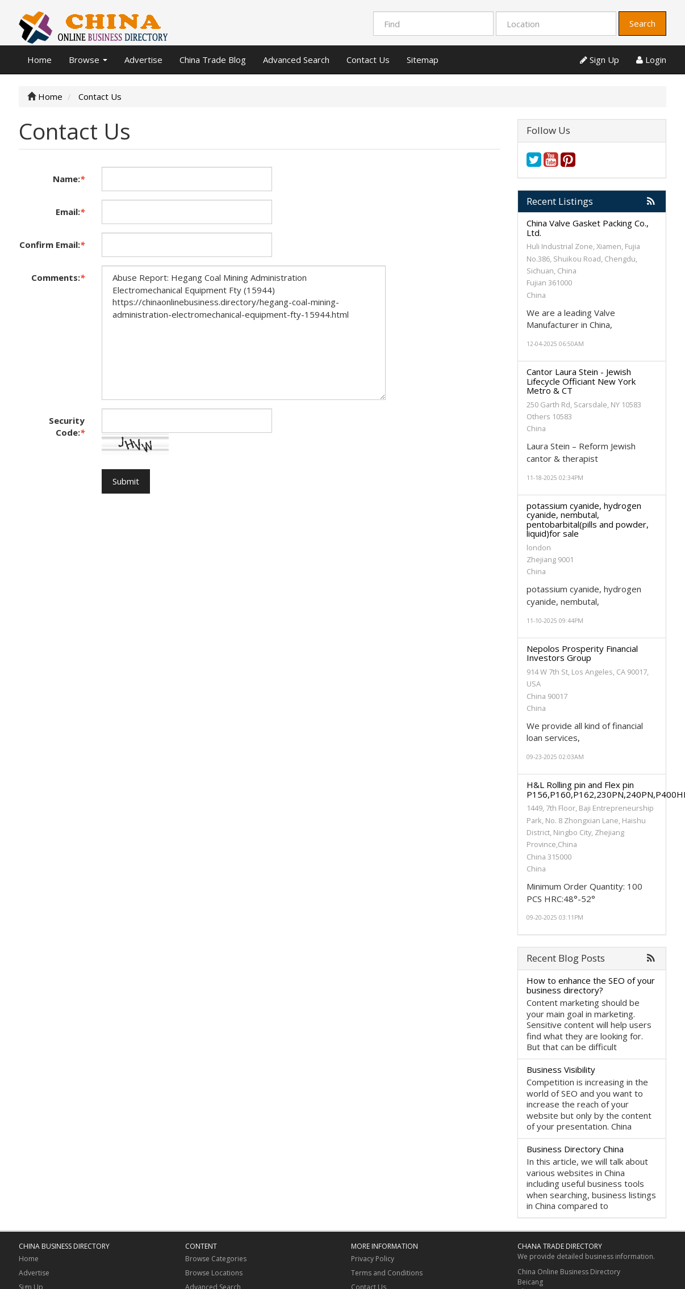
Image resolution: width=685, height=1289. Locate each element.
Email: (70, 211)
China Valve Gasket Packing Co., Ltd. (588, 227)
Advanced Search (296, 59)
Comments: (58, 277)
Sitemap (422, 59)
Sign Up (599, 59)
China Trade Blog (212, 59)
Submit (125, 481)
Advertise (143, 59)
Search (642, 23)
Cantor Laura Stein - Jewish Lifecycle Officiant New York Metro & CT (581, 381)
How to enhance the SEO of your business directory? (591, 985)
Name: (69, 178)
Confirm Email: (52, 244)
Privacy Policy (372, 1258)
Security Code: (67, 426)
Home (39, 59)
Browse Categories (216, 1258)
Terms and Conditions (387, 1273)
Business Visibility (561, 1069)
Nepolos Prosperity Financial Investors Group (582, 653)
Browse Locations (214, 1273)
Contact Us (368, 59)
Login (651, 59)
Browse (88, 59)
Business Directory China (575, 1149)
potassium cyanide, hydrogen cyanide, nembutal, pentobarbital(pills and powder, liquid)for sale (588, 520)
